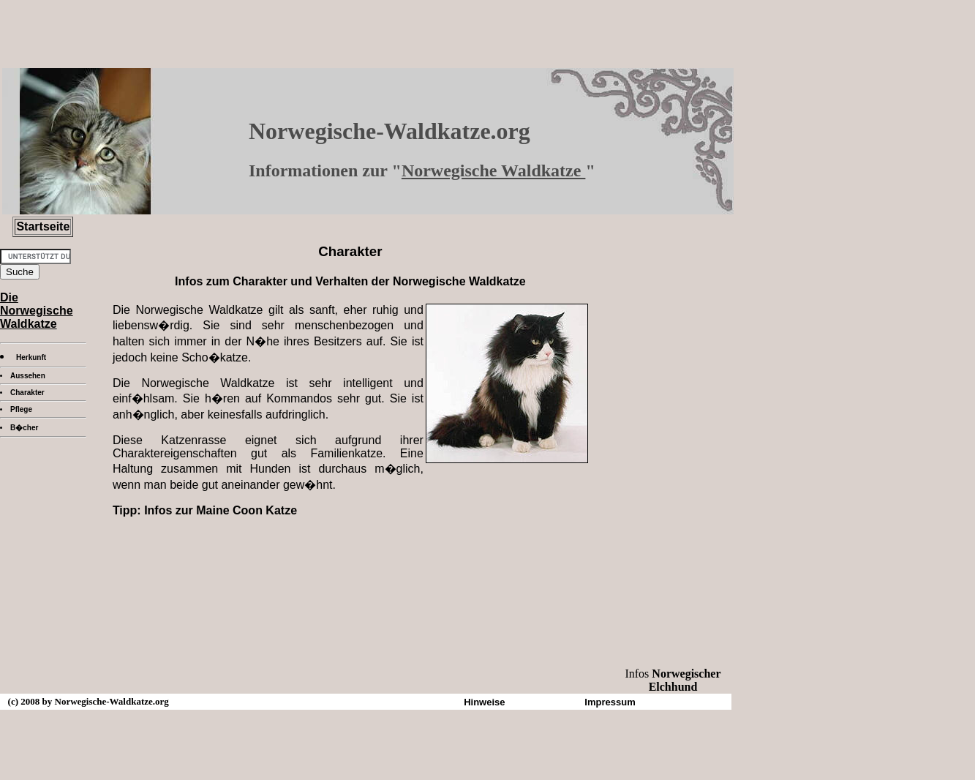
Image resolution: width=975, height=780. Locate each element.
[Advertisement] (350, 534)
